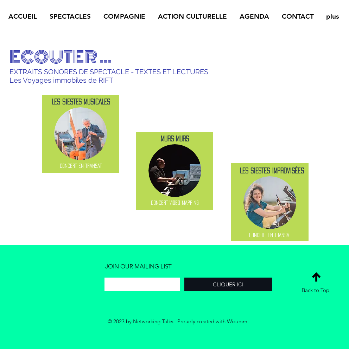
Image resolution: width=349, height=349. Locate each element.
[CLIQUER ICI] (228, 284)
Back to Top (315, 290)
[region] (80, 134)
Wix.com (237, 321)
